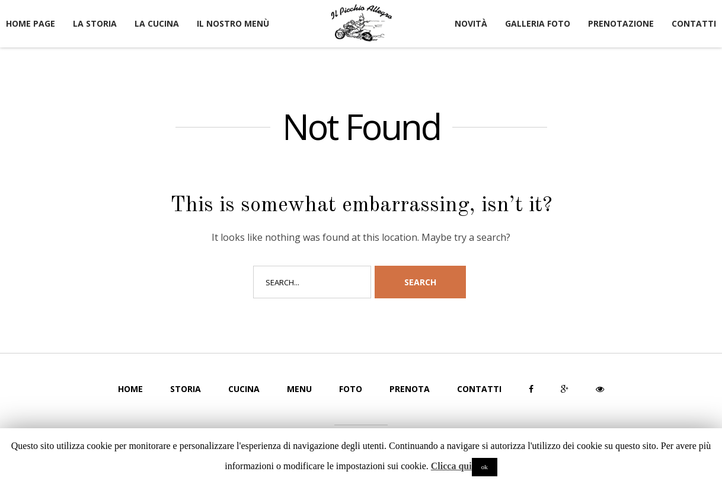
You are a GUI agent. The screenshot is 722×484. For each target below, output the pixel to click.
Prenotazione (621, 23)
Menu (299, 388)
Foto (350, 388)
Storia (185, 388)
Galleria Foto (537, 23)
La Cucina (157, 23)
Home (130, 388)
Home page (30, 23)
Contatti (694, 23)
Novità (471, 23)
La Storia (95, 23)
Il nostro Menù (233, 23)
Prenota (409, 388)
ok (484, 466)
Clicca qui (451, 466)
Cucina (244, 388)
